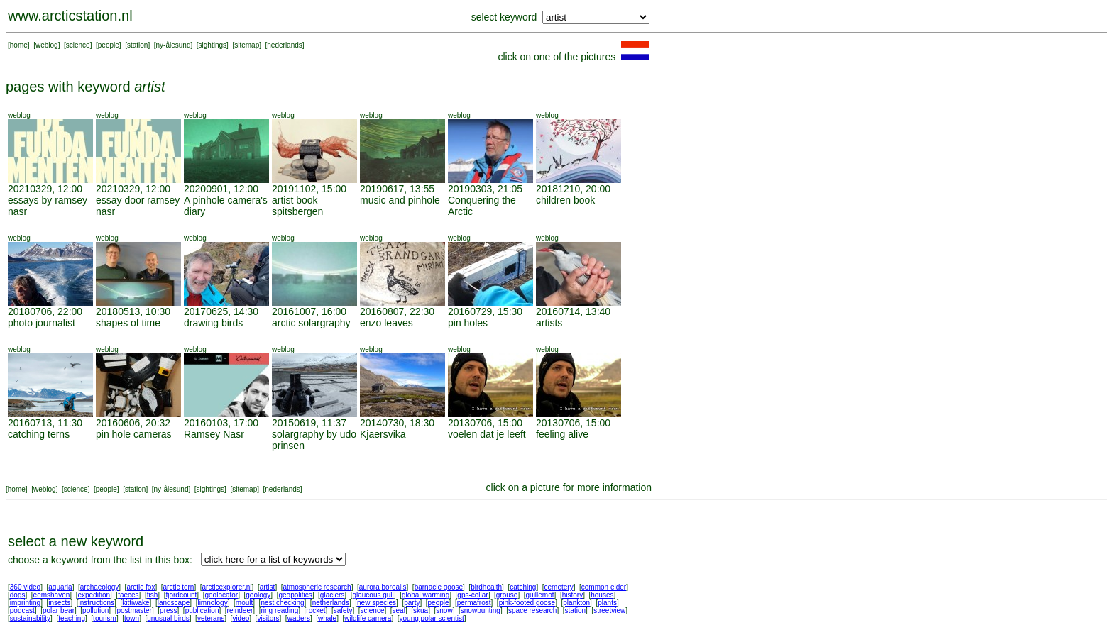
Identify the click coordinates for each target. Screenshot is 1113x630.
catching (523, 587)
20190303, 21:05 (485, 188)
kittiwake (135, 603)
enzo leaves (386, 322)
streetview (609, 610)
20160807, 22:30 (397, 311)
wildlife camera (367, 618)
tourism (104, 618)
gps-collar (472, 595)
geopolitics (295, 595)
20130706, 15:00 (485, 423)
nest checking (282, 603)
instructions (97, 603)
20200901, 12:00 (221, 188)
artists (549, 322)
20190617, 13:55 (397, 188)
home (19, 45)
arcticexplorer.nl (227, 587)
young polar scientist (432, 618)
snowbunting (480, 610)
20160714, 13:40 (573, 311)
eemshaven (51, 595)
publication (202, 610)
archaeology (99, 587)
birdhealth (486, 587)
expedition (93, 595)
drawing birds (213, 322)
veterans (210, 618)
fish (152, 595)
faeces (128, 595)
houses (602, 595)
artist (267, 587)
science (78, 45)
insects (59, 603)
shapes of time (128, 322)
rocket (315, 610)
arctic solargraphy (311, 322)
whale (327, 618)
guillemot (540, 595)
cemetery (559, 587)
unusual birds (168, 618)
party (412, 603)
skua (420, 610)
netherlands (330, 603)
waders (298, 618)
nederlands (284, 45)
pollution (95, 610)
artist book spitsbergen (297, 205)
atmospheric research (317, 587)
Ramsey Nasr (214, 434)
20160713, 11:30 (45, 423)
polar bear (59, 610)
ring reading (279, 610)
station (137, 45)
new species (376, 603)
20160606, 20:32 (133, 423)
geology (258, 595)
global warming (425, 595)
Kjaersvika (383, 434)
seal (399, 610)
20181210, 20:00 (573, 188)
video (240, 618)
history (572, 595)
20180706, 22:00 (45, 311)
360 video (25, 587)
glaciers (332, 595)
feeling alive (562, 434)
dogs (18, 595)
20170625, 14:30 (221, 311)
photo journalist (41, 322)
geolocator (221, 595)
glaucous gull (372, 595)
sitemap (246, 45)
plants (607, 603)
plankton (576, 603)
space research (532, 610)
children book (565, 200)
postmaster (133, 610)
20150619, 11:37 (309, 423)
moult (244, 603)
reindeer (240, 610)
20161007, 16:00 (309, 311)
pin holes (468, 322)
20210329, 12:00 (45, 188)
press (168, 610)
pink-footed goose (527, 603)
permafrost (474, 603)
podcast (22, 610)
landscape (174, 603)
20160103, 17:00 (221, 423)
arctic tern (178, 587)
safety (343, 610)
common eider (603, 587)
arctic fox (140, 587)
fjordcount (181, 595)
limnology (212, 603)
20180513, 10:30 (133, 311)
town (131, 618)
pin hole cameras (134, 434)
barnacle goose (439, 587)
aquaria (60, 587)
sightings (212, 45)
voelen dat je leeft (487, 434)
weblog (46, 45)
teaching (71, 618)
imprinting (25, 603)
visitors (268, 618)
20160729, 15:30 (485, 311)
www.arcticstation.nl (70, 15)
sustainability (30, 618)
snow (444, 610)
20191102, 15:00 (309, 188)
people (108, 45)
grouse (507, 595)
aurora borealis (383, 587)
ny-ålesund (173, 45)
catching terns (39, 434)
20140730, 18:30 (397, 423)
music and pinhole (400, 200)
